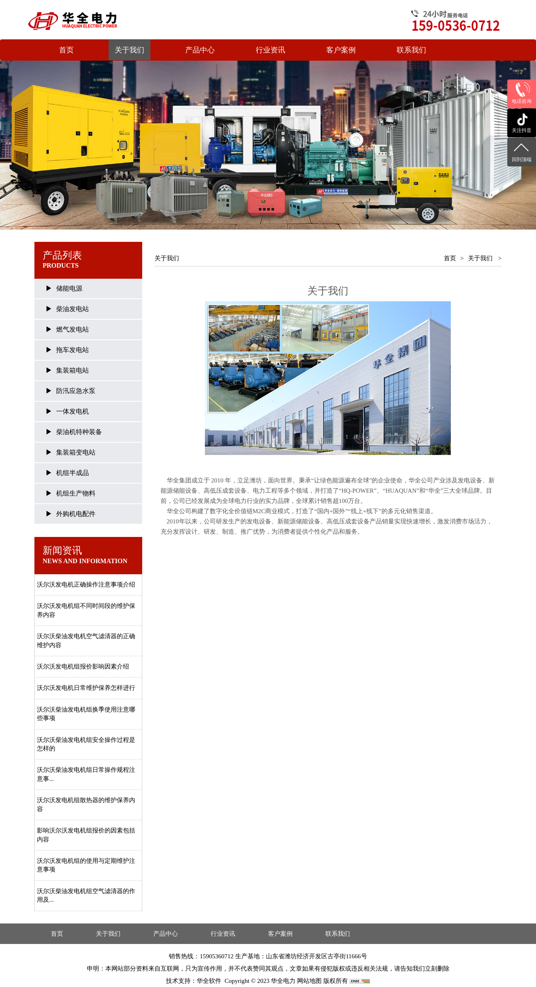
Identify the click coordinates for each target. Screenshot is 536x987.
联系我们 (411, 50)
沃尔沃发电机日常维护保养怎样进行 (86, 688)
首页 (66, 50)
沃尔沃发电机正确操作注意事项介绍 (86, 584)
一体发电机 (72, 411)
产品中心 (200, 50)
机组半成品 (72, 472)
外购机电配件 (75, 513)
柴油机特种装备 (79, 431)
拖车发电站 (72, 349)
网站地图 (309, 981)
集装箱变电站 (75, 452)
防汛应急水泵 (75, 390)
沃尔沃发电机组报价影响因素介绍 (83, 666)
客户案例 (341, 50)
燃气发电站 (72, 329)
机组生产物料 (75, 493)
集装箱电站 (72, 370)
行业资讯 (270, 50)
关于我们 (129, 50)
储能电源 (69, 288)
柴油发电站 (72, 308)
